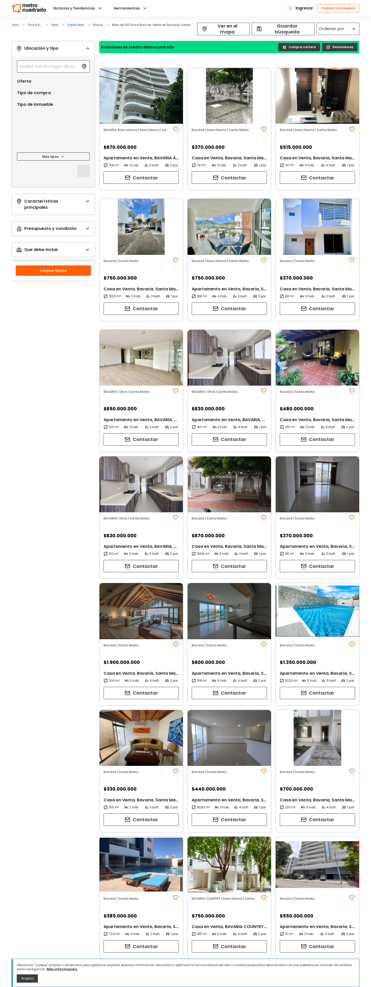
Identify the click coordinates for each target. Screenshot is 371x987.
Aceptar (27, 978)
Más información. (62, 969)
